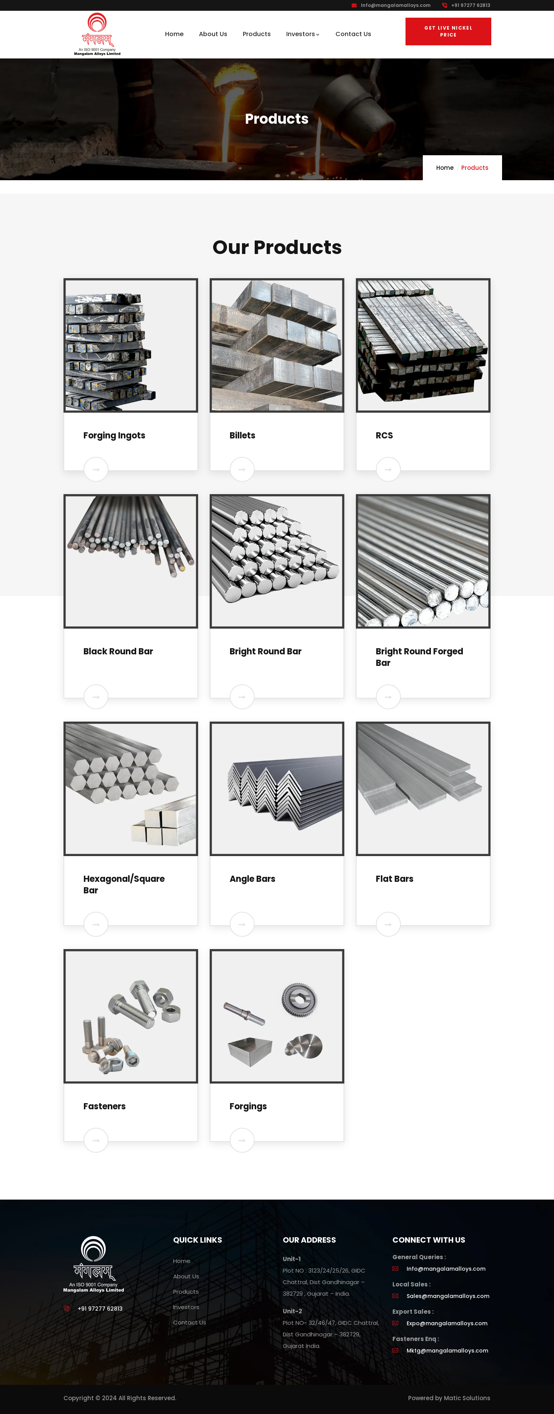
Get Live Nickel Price (448, 31)
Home (445, 168)
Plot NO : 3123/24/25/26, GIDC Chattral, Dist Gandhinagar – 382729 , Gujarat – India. (324, 1282)
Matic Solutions (467, 1398)
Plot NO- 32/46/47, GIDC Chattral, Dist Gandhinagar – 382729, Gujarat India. (331, 1334)
